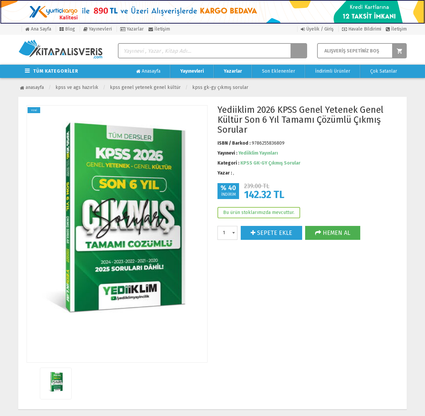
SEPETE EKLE (271, 233)
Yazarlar (132, 29)
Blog (67, 29)
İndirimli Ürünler (332, 71)
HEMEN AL (332, 233)
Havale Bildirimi (361, 29)
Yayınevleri (97, 29)
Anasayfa (148, 71)
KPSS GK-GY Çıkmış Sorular (220, 87)
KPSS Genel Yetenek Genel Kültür (145, 87)
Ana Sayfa (38, 29)
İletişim (159, 29)
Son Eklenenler (278, 71)
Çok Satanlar (383, 71)
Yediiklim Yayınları (258, 153)
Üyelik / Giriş (317, 29)
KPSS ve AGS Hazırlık (76, 87)
